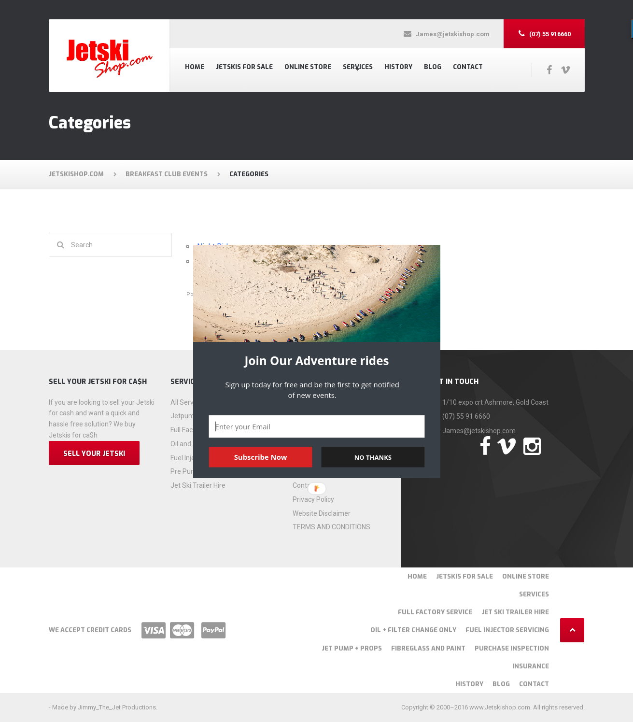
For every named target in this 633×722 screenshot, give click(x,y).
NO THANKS (372, 457)
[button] (317, 360)
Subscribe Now (260, 457)
